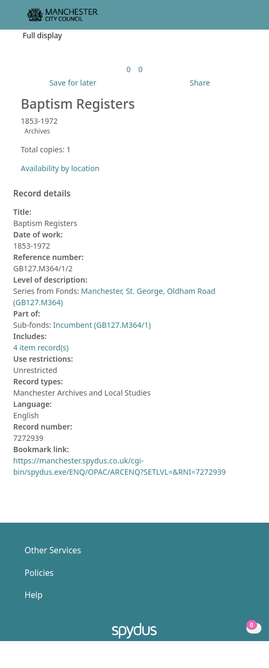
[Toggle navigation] (244, 19)
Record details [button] (42, 194)
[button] (231, 19)
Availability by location (60, 168)
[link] (128, 69)
